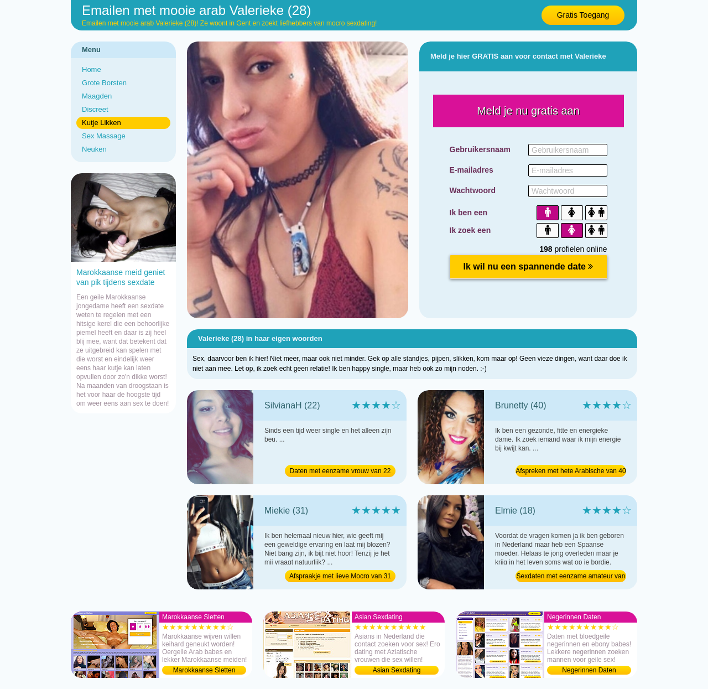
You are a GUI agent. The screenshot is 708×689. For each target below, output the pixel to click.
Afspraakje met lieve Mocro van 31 (340, 576)
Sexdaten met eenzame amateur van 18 (571, 577)
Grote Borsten (104, 83)
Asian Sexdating (397, 670)
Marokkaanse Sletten (204, 670)
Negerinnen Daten (589, 670)
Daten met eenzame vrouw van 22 (340, 471)
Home (91, 69)
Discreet (95, 109)
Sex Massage (104, 136)
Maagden (97, 96)
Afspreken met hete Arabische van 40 (571, 471)
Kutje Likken (101, 122)
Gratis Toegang (583, 15)
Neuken (94, 149)
